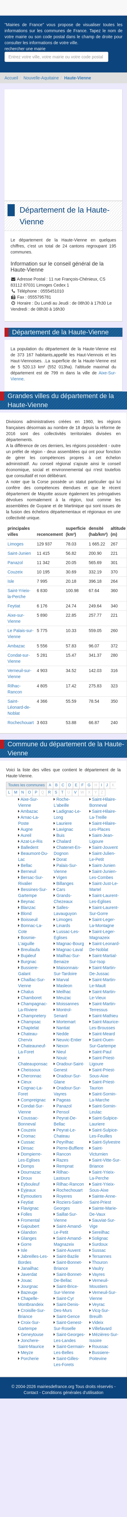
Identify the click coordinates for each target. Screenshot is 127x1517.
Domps (27, 1166)
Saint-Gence (68, 1316)
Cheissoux (30, 1069)
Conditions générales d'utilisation (72, 1392)
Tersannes (101, 1256)
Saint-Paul (102, 1051)
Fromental (30, 1220)
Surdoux (100, 1244)
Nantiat (63, 1027)
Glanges (28, 1238)
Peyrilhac (65, 1142)
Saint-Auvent (68, 1250)
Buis (60, 835)
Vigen (61, 877)
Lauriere (64, 823)
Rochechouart (21, 722)
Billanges (64, 883)
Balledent (29, 847)
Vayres (98, 1274)
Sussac (99, 1250)
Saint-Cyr (65, 1298)
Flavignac (30, 1208)
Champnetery (33, 1015)
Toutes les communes (26, 785)
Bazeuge (29, 1292)
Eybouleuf (30, 1184)
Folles (26, 1214)
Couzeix (15, 572)
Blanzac (28, 907)
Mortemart (66, 1021)
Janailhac (30, 1268)
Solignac (100, 1238)
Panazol (15, 562)
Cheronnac (31, 1075)
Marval (62, 979)
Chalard (63, 841)
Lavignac (64, 829)
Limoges (15, 544)
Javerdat (29, 1274)
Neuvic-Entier (69, 1039)
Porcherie (30, 1358)
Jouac (26, 1280)
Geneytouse (32, 1334)
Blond (26, 913)
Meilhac (63, 991)
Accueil (11, 77)
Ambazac (16, 645)
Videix (98, 1322)
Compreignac (33, 1100)
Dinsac (27, 1148)
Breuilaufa (30, 949)
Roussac (100, 1346)
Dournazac (31, 1172)
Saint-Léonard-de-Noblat (19, 707)
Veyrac (98, 1304)
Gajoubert (30, 1226)
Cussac (28, 1142)
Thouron (99, 1262)
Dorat (61, 859)
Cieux (26, 1081)
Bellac (26, 865)
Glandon (29, 1232)
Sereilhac (101, 1232)
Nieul (61, 1051)
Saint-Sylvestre (106, 1142)
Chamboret (31, 997)
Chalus (27, 991)
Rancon (63, 1154)
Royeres (64, 1196)
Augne (26, 829)
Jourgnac (29, 1286)
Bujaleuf (28, 955)
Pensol (62, 1112)
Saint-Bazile (67, 1256)
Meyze (27, 1352)
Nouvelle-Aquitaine (41, 77)
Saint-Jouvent (105, 847)
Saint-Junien (19, 553)
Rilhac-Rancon (70, 1184)
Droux (26, 1178)
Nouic (61, 1057)
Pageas (63, 1100)
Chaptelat (30, 1027)
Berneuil (28, 871)
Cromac (28, 1136)
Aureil (25, 835)
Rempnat (64, 1166)
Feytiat (14, 605)
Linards (63, 925)
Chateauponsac (33, 1063)
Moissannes (67, 1003)
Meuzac (63, 997)
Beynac (28, 901)
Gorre (26, 1244)
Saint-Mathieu (105, 1015)
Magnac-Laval (69, 949)
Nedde (62, 1033)
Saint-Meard (103, 1033)
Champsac (31, 1021)
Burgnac (28, 961)
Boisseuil (29, 919)
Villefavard (102, 1328)
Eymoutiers (31, 1196)
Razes (62, 1160)
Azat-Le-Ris (31, 841)
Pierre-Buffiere (69, 1148)
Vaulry (98, 1268)
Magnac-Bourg (70, 943)
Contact (31, 1392)
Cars (60, 889)
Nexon (62, 1045)
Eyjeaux (28, 1190)
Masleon (64, 985)
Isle (11, 581)
